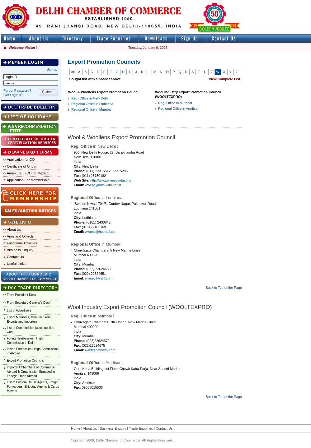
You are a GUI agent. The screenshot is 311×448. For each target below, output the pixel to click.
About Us (14, 229)
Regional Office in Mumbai (91, 109)
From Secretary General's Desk (28, 302)
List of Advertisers (19, 310)
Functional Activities (22, 243)
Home (75, 428)
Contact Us (15, 257)
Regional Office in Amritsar (178, 108)
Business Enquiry (20, 250)
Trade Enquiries (141, 428)
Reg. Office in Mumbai (175, 103)
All (73, 72)
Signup (52, 69)
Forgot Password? (17, 90)
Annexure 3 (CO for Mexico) (28, 173)
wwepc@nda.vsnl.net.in (103, 185)
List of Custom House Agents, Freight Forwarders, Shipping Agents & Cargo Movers (33, 387)
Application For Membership (28, 180)
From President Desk (21, 295)
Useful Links (16, 264)
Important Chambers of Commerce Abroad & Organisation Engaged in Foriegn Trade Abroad (31, 372)
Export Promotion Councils (25, 360)
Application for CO (21, 159)
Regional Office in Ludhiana (92, 104)
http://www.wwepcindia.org (110, 180)
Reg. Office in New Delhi (90, 98)
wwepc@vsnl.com (98, 278)
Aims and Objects (20, 236)
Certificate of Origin (21, 166)
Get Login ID (13, 95)
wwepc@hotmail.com (101, 231)
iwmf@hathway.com (100, 350)
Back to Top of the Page (223, 287)
